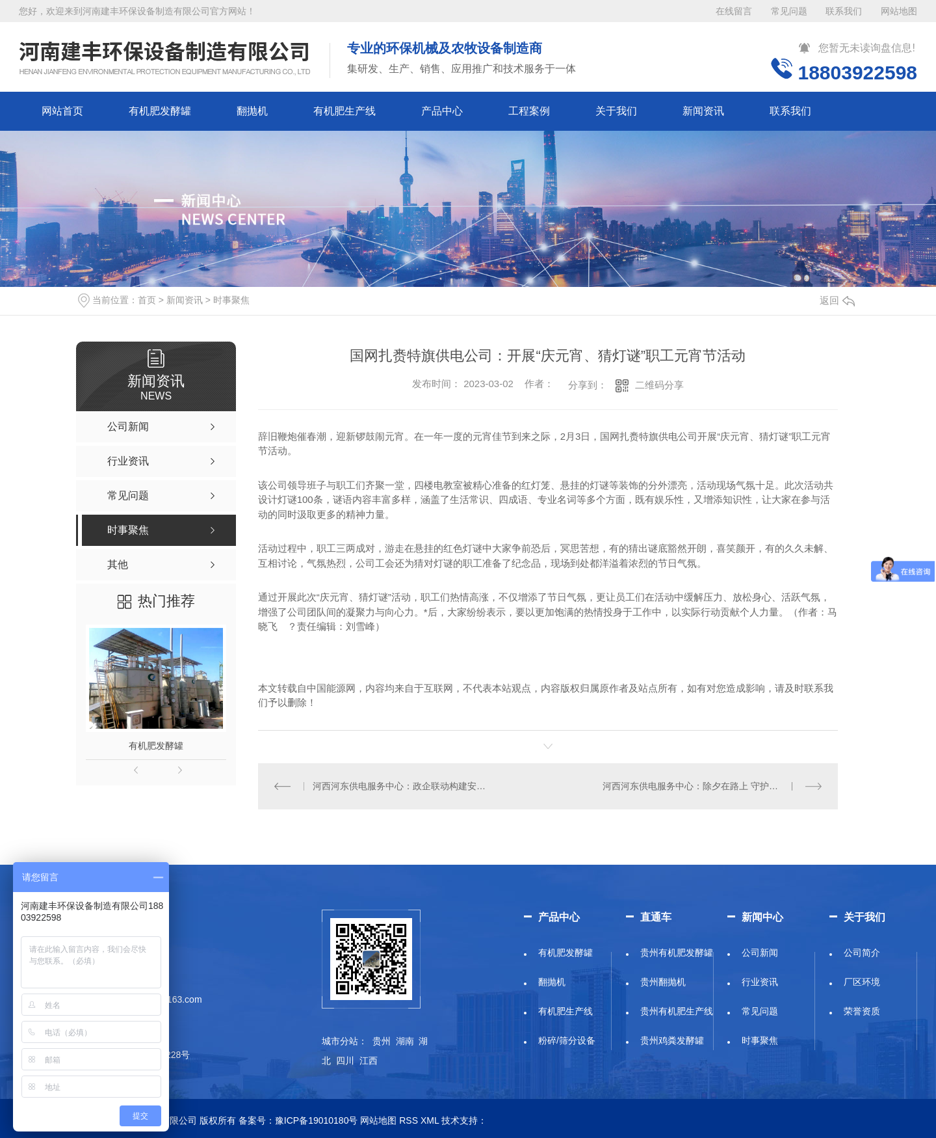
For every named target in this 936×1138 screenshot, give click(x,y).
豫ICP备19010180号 (316, 1120)
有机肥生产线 (344, 110)
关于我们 (616, 110)
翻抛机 (252, 110)
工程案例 (529, 110)
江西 (368, 1060)
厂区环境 (862, 982)
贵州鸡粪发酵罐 (672, 1040)
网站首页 (62, 110)
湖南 (405, 1041)
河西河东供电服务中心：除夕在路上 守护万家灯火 (704, 786)
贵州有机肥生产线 (676, 1011)
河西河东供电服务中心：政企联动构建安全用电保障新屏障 (403, 786)
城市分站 (340, 1041)
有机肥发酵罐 (160, 110)
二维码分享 (659, 384)
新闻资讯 (703, 110)
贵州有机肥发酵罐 (676, 952)
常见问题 (789, 11)
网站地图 (899, 11)
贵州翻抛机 (663, 982)
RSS (408, 1120)
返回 (837, 300)
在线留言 (734, 11)
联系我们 (844, 11)
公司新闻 (760, 952)
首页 (147, 300)
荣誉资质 (862, 1011)
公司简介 (862, 952)
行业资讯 (760, 982)
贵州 (381, 1041)
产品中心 (442, 110)
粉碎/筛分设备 (566, 1040)
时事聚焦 (231, 300)
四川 (345, 1060)
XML (430, 1120)
